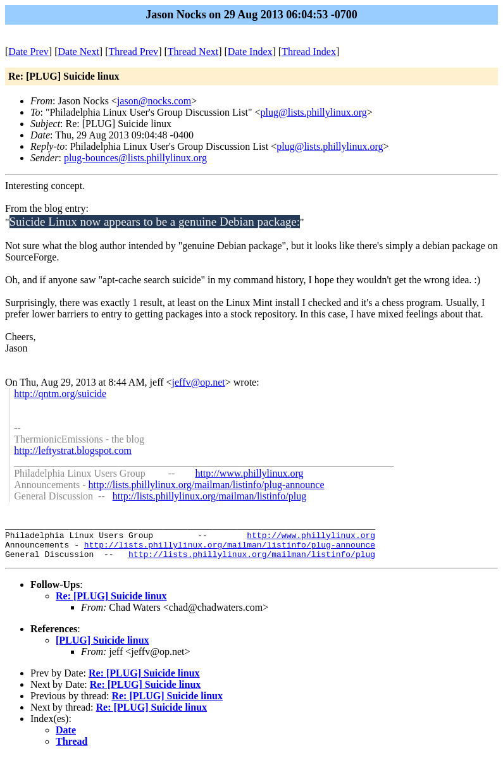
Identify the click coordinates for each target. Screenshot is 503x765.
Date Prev (28, 51)
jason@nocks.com (154, 100)
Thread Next (193, 51)
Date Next (78, 51)
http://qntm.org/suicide (60, 393)
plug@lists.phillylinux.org (314, 112)
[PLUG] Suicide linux (102, 647)
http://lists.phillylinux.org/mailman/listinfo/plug (209, 496)
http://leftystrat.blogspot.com (73, 450)
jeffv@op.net (198, 382)
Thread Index (309, 51)
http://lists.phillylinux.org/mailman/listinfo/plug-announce (207, 484)
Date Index (250, 51)
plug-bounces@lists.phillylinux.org (135, 157)
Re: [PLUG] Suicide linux (111, 603)
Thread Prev (133, 51)
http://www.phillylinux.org (249, 473)
